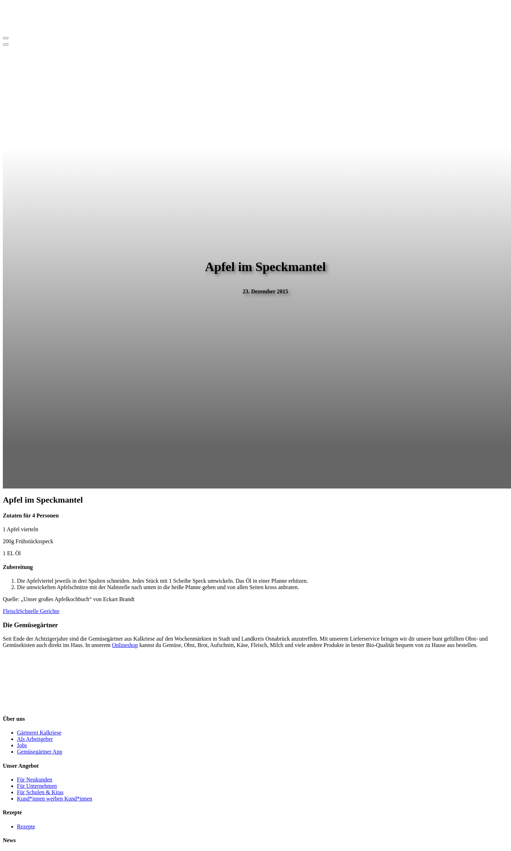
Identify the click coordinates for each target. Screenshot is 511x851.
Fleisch (11, 611)
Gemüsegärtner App (39, 752)
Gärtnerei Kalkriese (39, 733)
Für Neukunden (34, 780)
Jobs (22, 745)
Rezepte (26, 826)
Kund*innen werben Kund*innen (54, 799)
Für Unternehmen (37, 786)
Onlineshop (125, 645)
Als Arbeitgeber (35, 739)
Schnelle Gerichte (39, 611)
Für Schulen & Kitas (40, 792)
